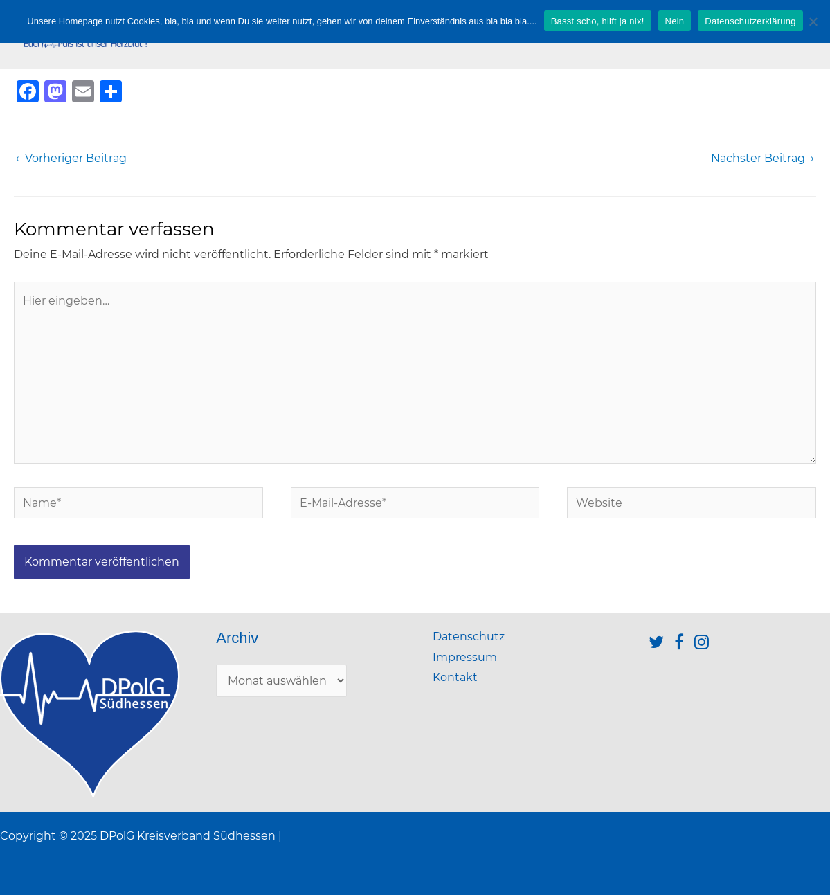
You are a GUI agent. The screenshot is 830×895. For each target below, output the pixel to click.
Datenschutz (469, 636)
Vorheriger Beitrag (71, 158)
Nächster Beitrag (763, 158)
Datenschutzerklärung (750, 21)
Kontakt (455, 677)
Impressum (465, 657)
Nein (675, 21)
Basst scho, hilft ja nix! (597, 21)
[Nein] (813, 21)
